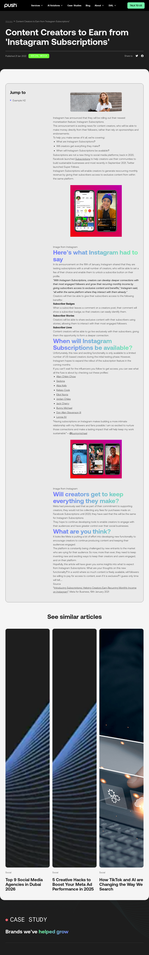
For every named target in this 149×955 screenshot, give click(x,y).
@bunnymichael (78, 433)
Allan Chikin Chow (66, 376)
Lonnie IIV (61, 417)
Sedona (60, 381)
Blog (88, 5)
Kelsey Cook (63, 390)
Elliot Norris (62, 394)
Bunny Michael (64, 408)
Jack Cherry (62, 403)
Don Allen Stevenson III (68, 412)
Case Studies (74, 5)
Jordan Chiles (63, 398)
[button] (37, 5)
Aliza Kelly (61, 385)
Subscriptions (82, 158)
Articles (9, 21)
